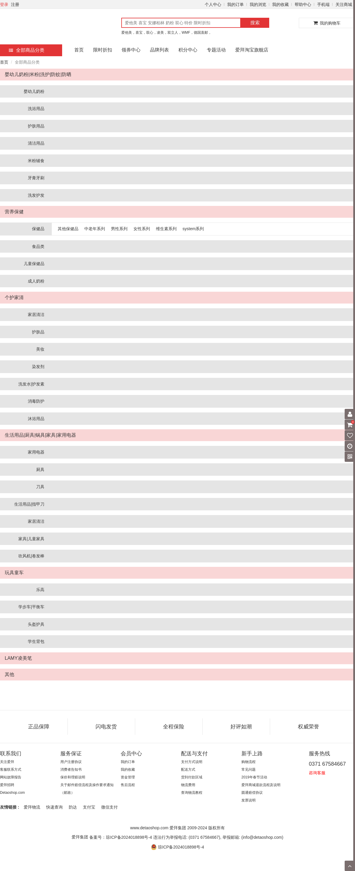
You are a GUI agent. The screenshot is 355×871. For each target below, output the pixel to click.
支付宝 (89, 807)
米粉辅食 (36, 160)
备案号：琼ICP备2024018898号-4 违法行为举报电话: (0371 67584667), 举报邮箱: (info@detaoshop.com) (186, 837)
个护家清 (14, 297)
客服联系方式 (10, 769)
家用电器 (36, 452)
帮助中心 (303, 4)
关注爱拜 (7, 762)
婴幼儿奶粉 (34, 91)
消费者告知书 (71, 769)
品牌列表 (159, 49)
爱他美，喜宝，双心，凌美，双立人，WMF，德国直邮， (166, 32)
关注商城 (343, 4)
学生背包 (36, 641)
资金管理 (128, 777)
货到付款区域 (191, 777)
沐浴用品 (36, 418)
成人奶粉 (36, 281)
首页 (79, 49)
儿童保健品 (34, 263)
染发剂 (38, 366)
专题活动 (216, 49)
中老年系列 (94, 228)
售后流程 (128, 785)
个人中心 (213, 4)
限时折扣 (102, 49)
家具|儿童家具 (31, 538)
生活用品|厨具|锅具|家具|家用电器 (40, 435)
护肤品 (38, 332)
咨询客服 (317, 772)
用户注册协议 (71, 762)
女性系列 (141, 228)
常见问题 (248, 769)
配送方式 (188, 769)
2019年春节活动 (254, 777)
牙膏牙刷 (36, 177)
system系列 (193, 228)
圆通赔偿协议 (252, 793)
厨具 (40, 469)
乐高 (40, 589)
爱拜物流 (32, 807)
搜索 (255, 22)
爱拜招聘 (7, 785)
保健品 (38, 228)
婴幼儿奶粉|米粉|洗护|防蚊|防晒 (38, 74)
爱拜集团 (80, 837)
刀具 (40, 486)
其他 (9, 674)
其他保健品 (68, 228)
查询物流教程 (191, 793)
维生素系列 (166, 228)
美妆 (40, 349)
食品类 (38, 246)
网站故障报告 (10, 777)
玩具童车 (14, 572)
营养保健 (14, 211)
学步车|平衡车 (31, 606)
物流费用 (188, 785)
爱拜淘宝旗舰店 (251, 49)
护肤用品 (36, 126)
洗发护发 (36, 195)
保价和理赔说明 (72, 777)
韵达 (73, 807)
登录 (4, 4)
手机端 (323, 4)
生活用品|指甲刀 (29, 504)
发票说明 (248, 800)
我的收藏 (280, 4)
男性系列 (119, 228)
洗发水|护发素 (31, 384)
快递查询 (54, 807)
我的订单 (235, 4)
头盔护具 (36, 624)
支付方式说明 (191, 762)
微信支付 (109, 807)
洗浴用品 (36, 108)
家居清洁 (36, 314)
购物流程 (248, 762)
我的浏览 (258, 4)
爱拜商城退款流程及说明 (260, 785)
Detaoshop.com (12, 793)
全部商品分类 (26, 50)
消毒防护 (36, 401)
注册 (15, 4)
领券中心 (131, 49)
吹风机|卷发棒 (31, 556)
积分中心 (187, 49)
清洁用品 (36, 143)
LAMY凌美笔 (18, 658)
